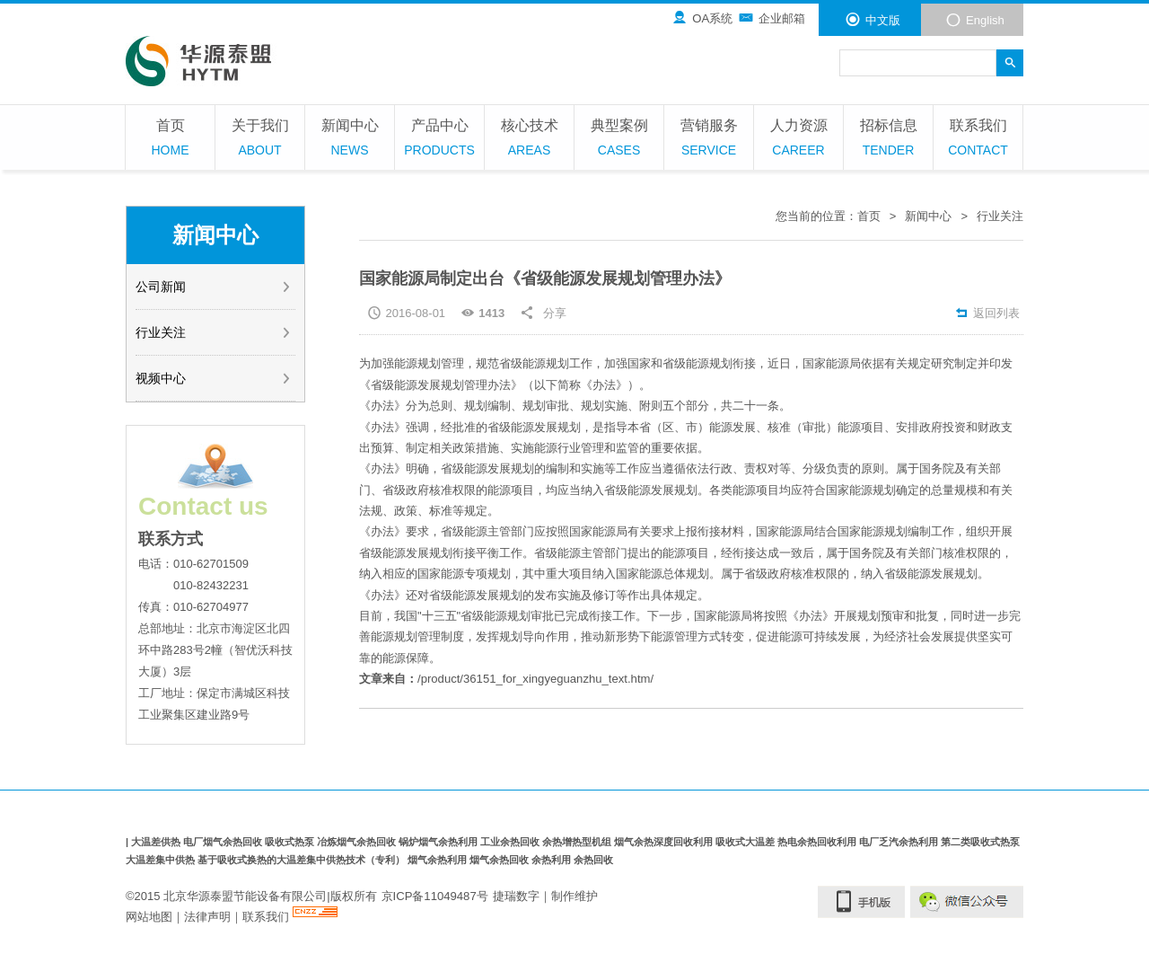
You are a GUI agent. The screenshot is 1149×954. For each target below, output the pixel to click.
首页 (170, 140)
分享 (554, 313)
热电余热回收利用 (818, 841)
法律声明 (207, 916)
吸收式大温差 (746, 841)
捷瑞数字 (515, 895)
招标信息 (888, 140)
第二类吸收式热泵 (980, 841)
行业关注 (214, 332)
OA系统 (701, 18)
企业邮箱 (771, 18)
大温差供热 (157, 841)
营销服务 (708, 140)
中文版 (872, 20)
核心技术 (529, 140)
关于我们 (259, 140)
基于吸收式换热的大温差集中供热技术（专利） (302, 859)
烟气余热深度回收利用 (664, 841)
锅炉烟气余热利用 (439, 841)
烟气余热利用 (438, 859)
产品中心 (439, 140)
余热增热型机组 (578, 841)
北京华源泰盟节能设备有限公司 (245, 895)
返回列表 (987, 313)
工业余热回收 (511, 841)
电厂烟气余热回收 (224, 841)
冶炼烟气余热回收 (358, 841)
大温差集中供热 (161, 859)
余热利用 (552, 859)
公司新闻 (214, 286)
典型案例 (618, 140)
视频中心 (214, 378)
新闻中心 (349, 140)
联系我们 (978, 140)
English (974, 20)
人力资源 (798, 140)
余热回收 (593, 859)
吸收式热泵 (291, 841)
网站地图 (149, 916)
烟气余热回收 (500, 859)
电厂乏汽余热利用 (900, 841)
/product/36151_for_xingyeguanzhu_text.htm (532, 678)
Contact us (203, 506)
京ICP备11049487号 (435, 895)
